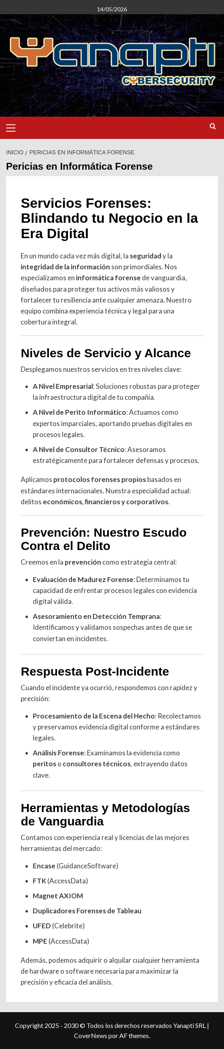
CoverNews (90, 1035)
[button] (14, 127)
